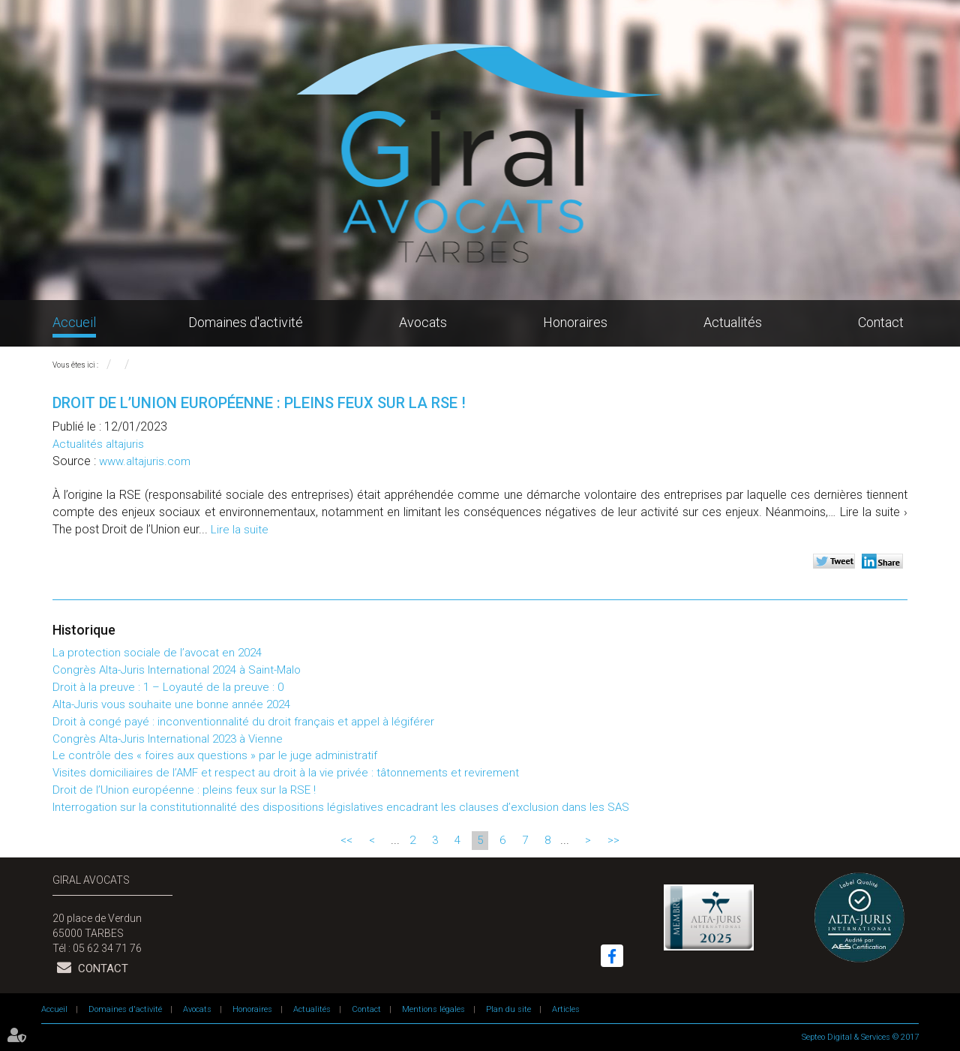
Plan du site (508, 1009)
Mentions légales (433, 1009)
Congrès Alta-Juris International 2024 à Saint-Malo (176, 670)
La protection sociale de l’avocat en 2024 (157, 652)
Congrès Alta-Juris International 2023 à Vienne (167, 739)
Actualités (733, 322)
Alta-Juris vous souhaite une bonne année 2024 (171, 704)
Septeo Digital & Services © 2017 (860, 1037)
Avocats (423, 322)
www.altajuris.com (144, 461)
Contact (881, 322)
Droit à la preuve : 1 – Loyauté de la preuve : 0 (168, 687)
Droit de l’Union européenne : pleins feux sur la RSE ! (184, 790)
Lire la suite (239, 529)
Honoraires (575, 322)
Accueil (74, 322)
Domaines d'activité (245, 322)
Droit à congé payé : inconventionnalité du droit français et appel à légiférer (243, 721)
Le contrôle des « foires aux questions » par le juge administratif (214, 755)
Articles (566, 1009)
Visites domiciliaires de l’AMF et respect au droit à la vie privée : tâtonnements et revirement (285, 772)
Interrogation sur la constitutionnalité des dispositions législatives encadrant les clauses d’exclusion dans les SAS (340, 807)
